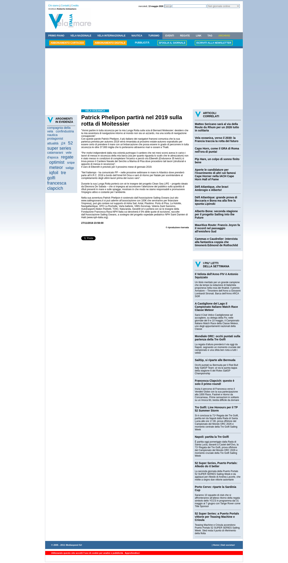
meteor (56, 167)
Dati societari (228, 545)
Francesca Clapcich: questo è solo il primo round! (214, 382)
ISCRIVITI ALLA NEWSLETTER (213, 42)
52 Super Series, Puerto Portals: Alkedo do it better (216, 464)
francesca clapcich (56, 186)
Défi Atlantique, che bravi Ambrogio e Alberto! (211, 188)
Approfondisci (132, 553)
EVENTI (169, 35)
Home (216, 545)
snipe (71, 162)
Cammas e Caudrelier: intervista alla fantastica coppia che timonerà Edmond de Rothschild (216, 242)
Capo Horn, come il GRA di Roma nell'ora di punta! (217, 150)
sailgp (70, 168)
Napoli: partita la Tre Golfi (212, 436)
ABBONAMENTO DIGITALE (110, 42)
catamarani (55, 152)
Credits (75, 5)
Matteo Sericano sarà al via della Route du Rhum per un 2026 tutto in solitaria (217, 127)
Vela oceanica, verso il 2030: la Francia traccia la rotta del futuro (216, 139)
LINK (198, 35)
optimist (56, 162)
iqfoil (53, 172)
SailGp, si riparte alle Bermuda (215, 360)
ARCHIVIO (224, 35)
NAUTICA (136, 35)
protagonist (55, 138)
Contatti (65, 5)
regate (67, 156)
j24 (63, 143)
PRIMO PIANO (56, 35)
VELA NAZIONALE (80, 35)
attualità (52, 143)
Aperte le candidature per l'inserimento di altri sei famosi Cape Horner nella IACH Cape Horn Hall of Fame (215, 174)
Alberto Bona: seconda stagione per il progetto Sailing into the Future (216, 214)
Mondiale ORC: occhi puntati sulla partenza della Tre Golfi (217, 338)
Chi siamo (53, 5)
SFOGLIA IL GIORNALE (172, 42)
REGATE (185, 35)
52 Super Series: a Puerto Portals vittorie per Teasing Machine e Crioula (217, 517)
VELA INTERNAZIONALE (111, 35)
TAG (209, 35)
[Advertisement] (144, 79)
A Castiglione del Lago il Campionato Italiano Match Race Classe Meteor (216, 307)
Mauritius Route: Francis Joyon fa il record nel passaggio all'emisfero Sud (217, 228)
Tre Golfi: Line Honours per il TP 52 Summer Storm (216, 409)
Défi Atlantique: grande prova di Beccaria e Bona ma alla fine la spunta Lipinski (216, 200)
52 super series (60, 145)
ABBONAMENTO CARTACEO (67, 42)
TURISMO (153, 35)
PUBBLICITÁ (142, 42)
